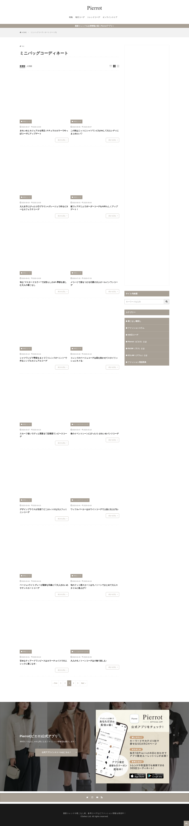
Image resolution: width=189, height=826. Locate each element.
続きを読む (62, 140)
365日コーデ (26, 121)
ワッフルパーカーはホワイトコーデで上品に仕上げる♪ (94, 509)
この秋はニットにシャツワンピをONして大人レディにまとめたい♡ (94, 132)
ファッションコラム (136, 328)
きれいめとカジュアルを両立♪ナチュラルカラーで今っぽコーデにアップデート (44, 132)
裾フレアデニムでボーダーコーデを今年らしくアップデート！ (94, 208)
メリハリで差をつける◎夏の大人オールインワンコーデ (94, 283)
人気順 (29, 66)
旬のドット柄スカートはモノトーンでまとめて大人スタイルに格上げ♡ (94, 586)
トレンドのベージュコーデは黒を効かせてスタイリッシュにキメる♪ (94, 359)
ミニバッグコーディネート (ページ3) (44, 32)
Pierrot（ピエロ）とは (137, 342)
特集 (71, 17)
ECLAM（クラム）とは (137, 355)
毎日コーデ (80, 17)
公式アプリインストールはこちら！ (56, 752)
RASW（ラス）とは (136, 348)
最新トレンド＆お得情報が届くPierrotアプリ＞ (94, 26)
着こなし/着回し (134, 321)
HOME (24, 32)
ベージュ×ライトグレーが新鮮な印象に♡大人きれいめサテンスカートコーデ (44, 586)
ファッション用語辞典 (137, 362)
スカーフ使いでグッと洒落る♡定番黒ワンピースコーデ (43, 435)
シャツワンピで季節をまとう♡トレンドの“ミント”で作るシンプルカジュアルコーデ (43, 359)
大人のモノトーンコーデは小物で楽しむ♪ (88, 661)
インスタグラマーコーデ (81, 424)
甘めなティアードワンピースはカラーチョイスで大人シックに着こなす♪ (43, 662)
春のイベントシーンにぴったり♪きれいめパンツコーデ (94, 433)
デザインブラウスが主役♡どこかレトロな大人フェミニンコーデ (43, 510)
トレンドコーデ (93, 17)
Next (82, 683)
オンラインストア (110, 17)
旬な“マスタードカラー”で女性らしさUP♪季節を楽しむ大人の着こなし (43, 283)
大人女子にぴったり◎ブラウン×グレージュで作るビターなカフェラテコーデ (44, 208)
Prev (55, 683)
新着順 (22, 66)
